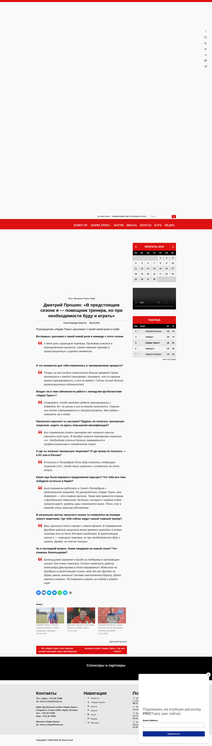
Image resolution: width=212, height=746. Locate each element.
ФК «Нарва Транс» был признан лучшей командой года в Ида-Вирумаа (57, 650)
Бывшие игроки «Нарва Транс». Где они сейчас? (105, 650)
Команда (73, 323)
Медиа (169, 225)
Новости (80, 225)
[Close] (208, 674)
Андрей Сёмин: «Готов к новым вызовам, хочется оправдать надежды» (47, 628)
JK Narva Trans (104, 216)
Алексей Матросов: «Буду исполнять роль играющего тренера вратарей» (110, 628)
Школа (132, 225)
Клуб (158, 225)
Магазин (93, 723)
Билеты (145, 225)
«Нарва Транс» (100, 225)
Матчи (119, 225)
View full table (169, 359)
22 (160, 274)
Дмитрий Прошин (118, 641)
